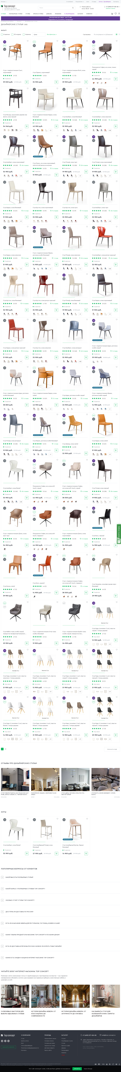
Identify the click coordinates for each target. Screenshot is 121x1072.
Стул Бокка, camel (9, 586)
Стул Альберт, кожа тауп (100, 207)
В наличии (7, 34)
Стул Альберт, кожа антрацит (72, 348)
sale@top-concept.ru (107, 1035)
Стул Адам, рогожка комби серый (73, 395)
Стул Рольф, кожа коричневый (102, 162)
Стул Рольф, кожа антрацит (12, 440)
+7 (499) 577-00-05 (112, 6)
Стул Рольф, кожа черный (100, 488)
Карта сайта (48, 1050)
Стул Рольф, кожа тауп (69, 162)
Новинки (64, 1052)
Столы (63, 1043)
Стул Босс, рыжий (38, 583)
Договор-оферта (49, 1048)
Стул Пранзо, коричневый (41, 72)
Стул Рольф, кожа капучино (71, 255)
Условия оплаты (49, 1041)
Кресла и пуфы (66, 1045)
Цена (35, 34)
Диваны (64, 1048)
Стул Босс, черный (98, 535)
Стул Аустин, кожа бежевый (12, 300)
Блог (88, 1)
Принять (77, 1068)
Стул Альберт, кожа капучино (101, 116)
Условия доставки (50, 1043)
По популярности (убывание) (103, 34)
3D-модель (17, 34)
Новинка (28, 34)
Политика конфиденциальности (30, 1048)
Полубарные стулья (67, 1041)
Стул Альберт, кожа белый (11, 488)
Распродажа (65, 1050)
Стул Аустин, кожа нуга (69, 207)
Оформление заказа (50, 1038)
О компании (69, 1)
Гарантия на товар (50, 1045)
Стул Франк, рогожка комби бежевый (45, 440)
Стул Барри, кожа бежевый (12, 207)
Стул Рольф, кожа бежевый (71, 300)
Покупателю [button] (80, 1)
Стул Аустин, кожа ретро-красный (44, 300)
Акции (63, 1055)
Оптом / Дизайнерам (105, 1)
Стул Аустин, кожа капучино (42, 348)
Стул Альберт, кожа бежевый (72, 116)
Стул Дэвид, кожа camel (70, 444)
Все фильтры (52, 34)
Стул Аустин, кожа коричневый (43, 207)
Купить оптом (25, 1041)
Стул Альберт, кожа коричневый (13, 162)
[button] (96, 13)
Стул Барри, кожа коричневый (102, 300)
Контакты (116, 1)
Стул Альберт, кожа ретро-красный (104, 255)
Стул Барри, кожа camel (100, 440)
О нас (22, 1038)
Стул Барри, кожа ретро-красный (14, 348)
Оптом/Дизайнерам (26, 1045)
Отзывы (94, 1)
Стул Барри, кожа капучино (12, 255)
